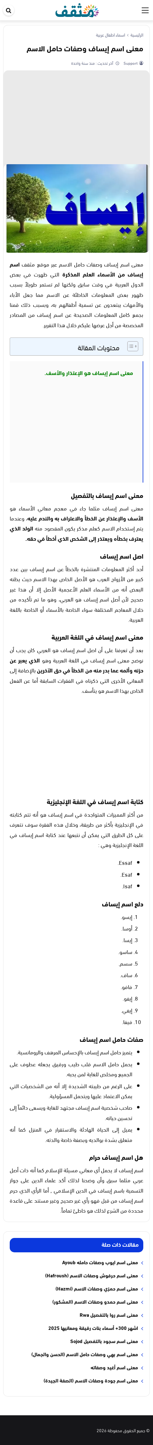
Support (130, 63)
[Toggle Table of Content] (130, 346)
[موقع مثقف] (77, 8)
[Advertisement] (76, 117)
